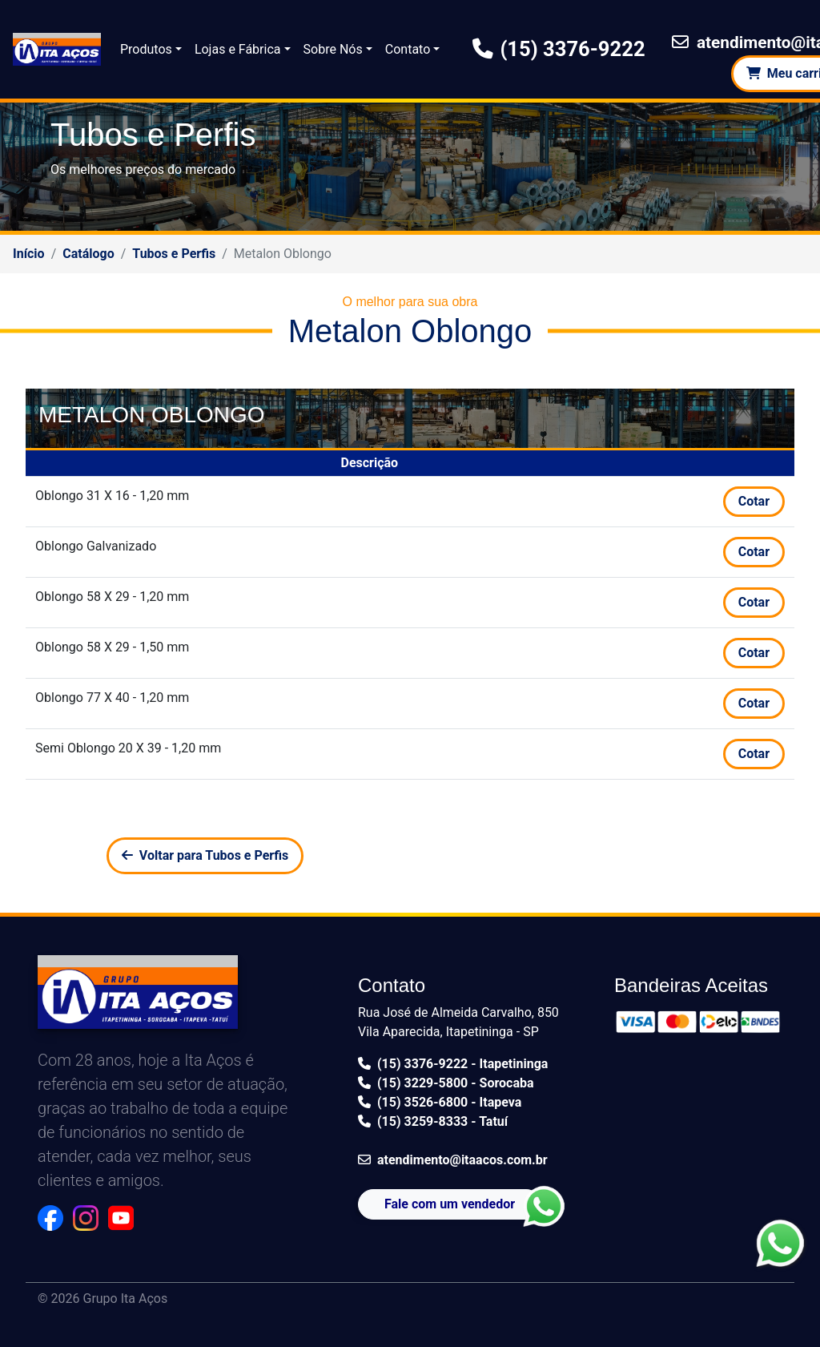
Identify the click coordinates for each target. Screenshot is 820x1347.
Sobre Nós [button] (333, 49)
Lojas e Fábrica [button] (238, 49)
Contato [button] (408, 49)
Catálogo (88, 253)
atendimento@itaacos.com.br (453, 1160)
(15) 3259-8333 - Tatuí (433, 1121)
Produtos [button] (146, 49)
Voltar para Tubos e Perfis (205, 855)
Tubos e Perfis (173, 253)
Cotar (754, 501)
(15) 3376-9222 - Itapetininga (453, 1063)
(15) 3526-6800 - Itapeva (439, 1102)
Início (29, 253)
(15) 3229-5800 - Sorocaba (446, 1083)
